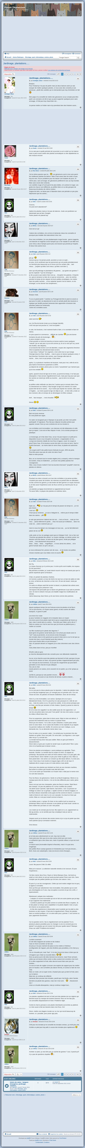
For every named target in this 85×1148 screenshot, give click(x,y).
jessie (56, 1082)
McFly (6, 237)
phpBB (28, 1138)
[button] (58, 74)
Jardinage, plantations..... (16, 63)
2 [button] (64, 74)
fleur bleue (7, 185)
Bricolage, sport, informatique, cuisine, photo (18, 1089)
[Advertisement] (42, 34)
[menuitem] (6, 53)
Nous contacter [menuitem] (41, 1134)
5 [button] (72, 74)
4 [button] (70, 74)
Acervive (6, 298)
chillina (6, 619)
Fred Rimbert (63, 1138)
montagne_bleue (9, 94)
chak (5, 269)
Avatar (6, 158)
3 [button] (67, 74)
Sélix (5, 213)
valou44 (14, 1087)
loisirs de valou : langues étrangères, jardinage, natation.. (19, 1084)
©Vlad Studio (52, 1140)
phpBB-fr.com (38, 1140)
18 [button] (77, 74)
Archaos (6, 1034)
